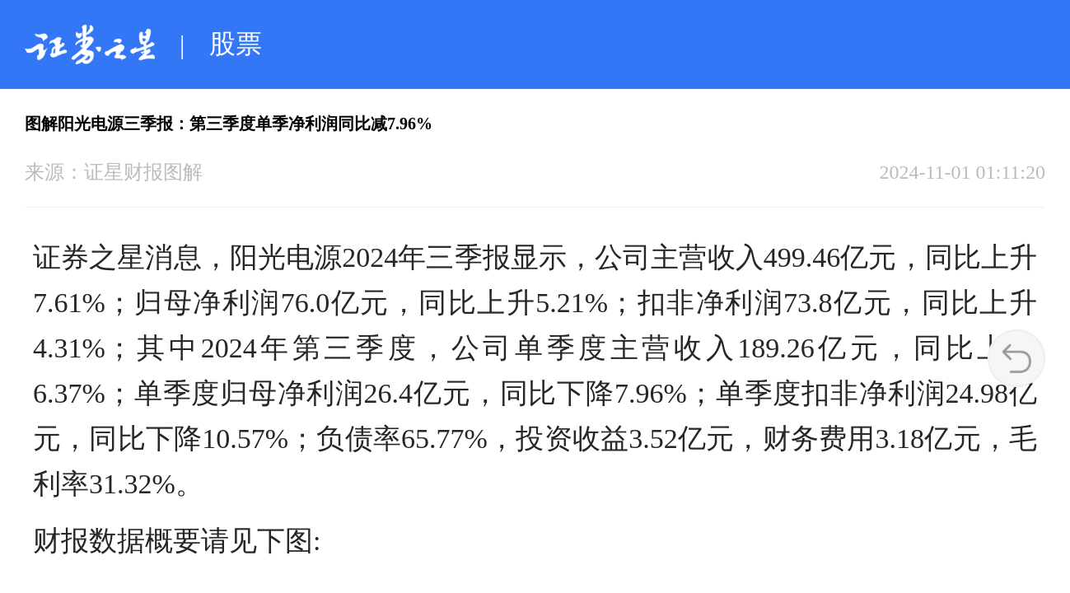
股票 (235, 43)
